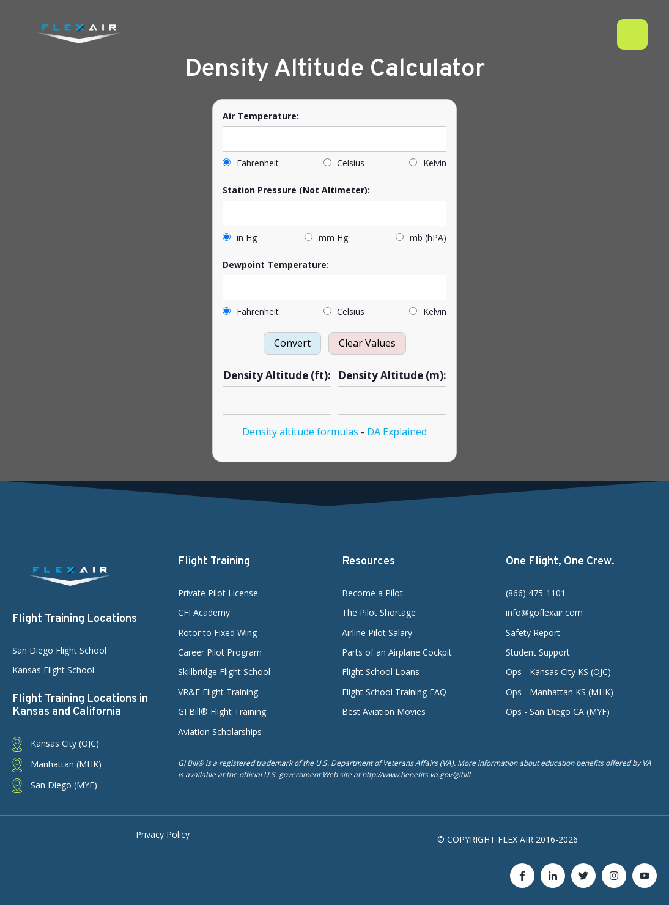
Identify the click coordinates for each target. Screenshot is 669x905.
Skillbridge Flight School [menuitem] (224, 672)
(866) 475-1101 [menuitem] (536, 593)
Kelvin (427, 163)
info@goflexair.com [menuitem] (544, 612)
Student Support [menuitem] (538, 652)
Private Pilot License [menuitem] (218, 593)
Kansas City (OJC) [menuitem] (55, 744)
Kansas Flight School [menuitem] (53, 670)
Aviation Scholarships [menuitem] (220, 731)
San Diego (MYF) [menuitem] (54, 785)
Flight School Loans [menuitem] (381, 672)
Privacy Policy (163, 834)
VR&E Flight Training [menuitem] (218, 692)
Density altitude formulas (300, 431)
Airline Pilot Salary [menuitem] (377, 632)
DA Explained (397, 431)
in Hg (240, 237)
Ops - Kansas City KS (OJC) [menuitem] (558, 672)
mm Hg (326, 237)
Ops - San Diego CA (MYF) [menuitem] (558, 711)
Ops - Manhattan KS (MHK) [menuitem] (559, 692)
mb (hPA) (421, 237)
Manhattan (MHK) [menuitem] (57, 765)
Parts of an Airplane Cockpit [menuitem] (397, 652)
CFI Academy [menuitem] (204, 612)
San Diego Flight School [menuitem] (59, 650)
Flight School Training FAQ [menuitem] (394, 692)
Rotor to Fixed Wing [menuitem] (217, 632)
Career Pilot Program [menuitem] (220, 652)
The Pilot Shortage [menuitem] (379, 612)
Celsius (344, 163)
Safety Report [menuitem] (533, 632)
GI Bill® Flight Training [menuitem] (222, 711)
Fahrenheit (251, 163)
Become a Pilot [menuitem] (372, 593)
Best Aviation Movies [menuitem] (384, 711)
